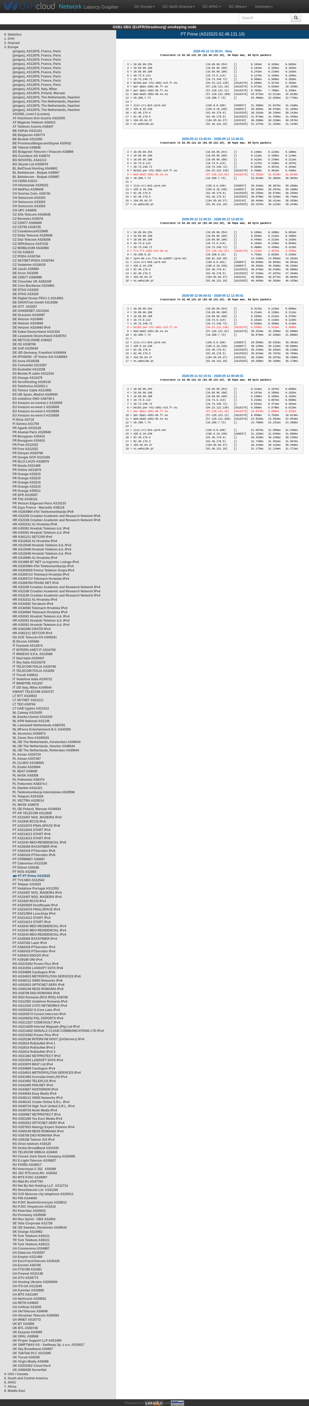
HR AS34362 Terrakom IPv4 (33, 604)
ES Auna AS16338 (26, 361)
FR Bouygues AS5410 (29, 436)
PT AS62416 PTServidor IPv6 (34, 851)
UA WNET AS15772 (27, 1319)
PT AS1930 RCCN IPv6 (29, 821)
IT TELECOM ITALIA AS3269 (33, 671)
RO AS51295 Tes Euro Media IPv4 (37, 1119)
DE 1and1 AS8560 (26, 269)
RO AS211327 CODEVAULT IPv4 (36, 1022)
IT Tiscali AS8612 (25, 675)
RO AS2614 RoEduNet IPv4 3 (34, 1052)
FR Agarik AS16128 (27, 428)
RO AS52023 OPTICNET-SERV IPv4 (39, 1123)
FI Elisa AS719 (23, 419)
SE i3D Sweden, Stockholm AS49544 (40, 1227)
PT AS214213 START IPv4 (31, 918)
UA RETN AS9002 (25, 1303)
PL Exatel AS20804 (26, 767)
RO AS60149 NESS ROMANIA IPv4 (38, 1131)
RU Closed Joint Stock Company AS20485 (44, 1156)
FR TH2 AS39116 (25, 499)
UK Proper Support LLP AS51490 (37, 1340)
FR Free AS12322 (25, 445)
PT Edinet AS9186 (26, 867)
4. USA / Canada (16, 1374)
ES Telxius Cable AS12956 (32, 390)
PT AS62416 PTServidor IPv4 (34, 947)
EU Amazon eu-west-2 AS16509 (36, 411)
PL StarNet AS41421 (27, 788)
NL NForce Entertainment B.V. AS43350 (42, 729)
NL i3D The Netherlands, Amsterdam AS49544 (46, 742)
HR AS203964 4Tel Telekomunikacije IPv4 (43, 566)
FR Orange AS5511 (27, 491)
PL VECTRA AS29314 (28, 800)
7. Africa (10, 1386)
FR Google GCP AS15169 (31, 457)
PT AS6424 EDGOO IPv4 (31, 955)
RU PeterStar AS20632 (29, 1211)
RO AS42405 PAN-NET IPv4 (33, 1085)
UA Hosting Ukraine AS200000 (35, 1282)
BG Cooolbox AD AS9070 (31, 156)
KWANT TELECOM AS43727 (33, 692)
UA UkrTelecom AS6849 (30, 1311)
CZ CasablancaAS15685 (30, 231)
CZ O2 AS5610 (23, 252)
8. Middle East (14, 1391)
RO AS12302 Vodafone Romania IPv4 (40, 1001)
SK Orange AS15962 (28, 1232)
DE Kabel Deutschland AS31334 (36, 332)
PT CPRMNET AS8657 (29, 859)
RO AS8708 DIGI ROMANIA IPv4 (36, 1135)
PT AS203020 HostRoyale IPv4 (35, 905)
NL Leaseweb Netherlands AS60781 (39, 725)
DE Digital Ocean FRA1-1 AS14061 (38, 298)
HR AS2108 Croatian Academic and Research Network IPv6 (56, 516)
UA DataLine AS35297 (29, 1253)
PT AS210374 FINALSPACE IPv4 (36, 909)
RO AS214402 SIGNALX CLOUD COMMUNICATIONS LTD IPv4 (58, 1031)
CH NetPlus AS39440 (28, 189)
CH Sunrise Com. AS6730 (31, 193)
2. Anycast (12, 43)
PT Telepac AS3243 (27, 884)
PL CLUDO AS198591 (28, 763)
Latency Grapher (89, 6)
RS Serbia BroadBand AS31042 (36, 1148)
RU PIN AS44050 (25, 1198)
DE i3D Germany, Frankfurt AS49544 (39, 353)
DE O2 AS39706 (24, 344)
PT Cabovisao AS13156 (30, 863)
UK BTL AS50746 (25, 1328)
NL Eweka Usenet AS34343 (33, 717)
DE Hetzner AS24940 (28, 319)
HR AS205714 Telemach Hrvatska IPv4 (41, 574)
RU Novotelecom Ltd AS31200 (35, 1190)
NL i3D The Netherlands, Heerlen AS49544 (44, 746)
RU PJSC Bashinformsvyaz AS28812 (40, 1202)
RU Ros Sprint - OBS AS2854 (34, 1219)
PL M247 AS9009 (25, 771)
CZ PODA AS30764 (26, 256)
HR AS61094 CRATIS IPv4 (31, 629)
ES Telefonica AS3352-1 (30, 386)
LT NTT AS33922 (25, 696)
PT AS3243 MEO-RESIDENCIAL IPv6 (39, 842)
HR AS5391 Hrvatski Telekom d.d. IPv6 (41, 528)
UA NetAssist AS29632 (29, 1299)
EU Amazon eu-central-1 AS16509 (37, 403)
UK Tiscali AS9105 (26, 1357)
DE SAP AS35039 (25, 348)
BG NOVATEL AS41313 (29, 160)
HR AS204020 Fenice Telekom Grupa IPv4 (43, 570)
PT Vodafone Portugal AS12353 (36, 888)
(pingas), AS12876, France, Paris (37, 51)
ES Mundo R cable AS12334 (33, 373)
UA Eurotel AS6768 (27, 1265)
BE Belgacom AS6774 (29, 135)
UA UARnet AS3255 (27, 1307)
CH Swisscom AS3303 (29, 198)
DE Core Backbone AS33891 (34, 286)
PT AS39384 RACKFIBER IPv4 (35, 939)
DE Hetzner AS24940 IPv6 (31, 327)
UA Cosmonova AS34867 (31, 1248)
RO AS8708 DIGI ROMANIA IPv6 (36, 993)
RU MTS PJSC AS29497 (30, 1177)
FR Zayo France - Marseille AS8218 (38, 507)
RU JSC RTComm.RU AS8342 (35, 1173)
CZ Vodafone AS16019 (29, 265)
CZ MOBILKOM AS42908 (31, 248)
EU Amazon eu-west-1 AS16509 (36, 407)
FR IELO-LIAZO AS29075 (31, 461)
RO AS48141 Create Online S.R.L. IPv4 (41, 1102)
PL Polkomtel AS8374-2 (30, 784)
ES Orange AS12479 (27, 378)
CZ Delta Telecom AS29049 (33, 235)
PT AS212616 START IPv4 (31, 830)
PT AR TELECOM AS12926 (32, 813)
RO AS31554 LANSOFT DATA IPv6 (38, 968)
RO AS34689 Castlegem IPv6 (34, 972)
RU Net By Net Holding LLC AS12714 (40, 1186)
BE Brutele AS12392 (27, 139)
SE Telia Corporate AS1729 (33, 1223)
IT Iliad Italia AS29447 (28, 658)
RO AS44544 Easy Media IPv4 (34, 1093)
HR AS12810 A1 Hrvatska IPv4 (35, 541)
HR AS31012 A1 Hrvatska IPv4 (35, 599)
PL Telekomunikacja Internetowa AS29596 (44, 792)
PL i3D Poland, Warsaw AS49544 (37, 809)
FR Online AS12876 (27, 470)
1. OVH (9, 39)
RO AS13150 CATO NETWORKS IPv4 (40, 1006)
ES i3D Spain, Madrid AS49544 (35, 394)
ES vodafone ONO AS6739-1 (33, 399)
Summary (264, 6)
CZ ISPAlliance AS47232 (30, 244)
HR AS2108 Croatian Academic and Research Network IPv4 (56, 587)
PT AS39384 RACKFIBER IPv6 (35, 846)
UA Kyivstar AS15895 (28, 1290)
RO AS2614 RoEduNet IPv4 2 (34, 1047)
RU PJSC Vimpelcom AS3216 (34, 1206)
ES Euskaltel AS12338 (29, 369)
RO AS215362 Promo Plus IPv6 (36, 964)
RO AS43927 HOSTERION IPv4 (35, 1089)
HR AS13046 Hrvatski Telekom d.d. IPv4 (42, 545)
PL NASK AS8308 (25, 775)
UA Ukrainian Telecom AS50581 (36, 1315)
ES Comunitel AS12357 (30, 365)
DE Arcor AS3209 (25, 273)
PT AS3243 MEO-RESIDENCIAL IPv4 (39, 926)
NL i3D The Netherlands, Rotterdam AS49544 (46, 750)
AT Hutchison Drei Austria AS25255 (39, 118)
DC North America (179, 6)
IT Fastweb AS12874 (28, 646)
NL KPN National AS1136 (31, 721)
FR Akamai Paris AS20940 (32, 432)
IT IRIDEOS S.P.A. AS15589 (33, 654)
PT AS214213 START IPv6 (31, 834)
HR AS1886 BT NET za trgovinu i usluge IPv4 (46, 562)
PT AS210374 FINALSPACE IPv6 (36, 826)
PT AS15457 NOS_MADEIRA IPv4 (37, 893)
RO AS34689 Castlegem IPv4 (34, 1068)
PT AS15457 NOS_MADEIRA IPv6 (37, 817)
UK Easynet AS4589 (27, 1332)
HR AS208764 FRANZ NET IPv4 (36, 583)
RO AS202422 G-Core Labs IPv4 (36, 1010)
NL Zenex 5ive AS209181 (31, 738)
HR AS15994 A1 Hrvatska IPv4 (35, 558)
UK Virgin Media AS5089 (31, 1361)
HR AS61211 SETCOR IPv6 (32, 537)
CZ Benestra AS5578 (28, 219)
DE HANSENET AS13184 (31, 311)
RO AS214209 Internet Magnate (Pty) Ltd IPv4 (46, 1026)
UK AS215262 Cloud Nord (32, 1366)
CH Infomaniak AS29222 (30, 185)
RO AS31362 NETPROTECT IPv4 (37, 1056)
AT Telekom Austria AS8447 (33, 126)
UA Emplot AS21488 (27, 1257)
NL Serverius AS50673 (29, 733)
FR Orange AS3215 (27, 474)
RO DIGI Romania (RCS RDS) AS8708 (40, 997)
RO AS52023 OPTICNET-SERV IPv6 (39, 985)
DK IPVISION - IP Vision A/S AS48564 (40, 357)
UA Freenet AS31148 (28, 1273)
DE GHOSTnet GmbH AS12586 (35, 302)
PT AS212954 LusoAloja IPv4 (34, 913)
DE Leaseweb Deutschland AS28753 (39, 336)
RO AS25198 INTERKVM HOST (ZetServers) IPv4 (48, 1039)
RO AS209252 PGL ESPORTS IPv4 (38, 1018)
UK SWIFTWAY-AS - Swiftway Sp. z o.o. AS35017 (48, 1345)
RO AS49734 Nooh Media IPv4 (35, 1110)
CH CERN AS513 (25, 181)
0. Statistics (13, 34)
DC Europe (144, 6)
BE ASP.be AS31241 (27, 131)
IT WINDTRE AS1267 (28, 683)
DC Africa (238, 6)
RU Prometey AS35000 (29, 1215)
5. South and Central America (26, 1378)
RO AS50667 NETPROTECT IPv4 (37, 1114)
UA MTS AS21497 (25, 1294)
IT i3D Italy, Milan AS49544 (32, 687)
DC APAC (212, 6)
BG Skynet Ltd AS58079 (30, 164)
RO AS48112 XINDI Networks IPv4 (38, 1098)
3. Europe (11, 47)
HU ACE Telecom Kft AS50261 (35, 637)
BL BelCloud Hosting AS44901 (35, 168)
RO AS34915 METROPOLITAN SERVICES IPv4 (47, 1073)
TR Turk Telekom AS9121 (31, 1236)
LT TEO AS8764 (24, 704)
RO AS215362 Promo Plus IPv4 (36, 1035)
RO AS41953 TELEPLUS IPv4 (34, 1081)
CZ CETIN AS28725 (27, 227)
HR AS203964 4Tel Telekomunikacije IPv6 (43, 512)
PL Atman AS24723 (27, 754)
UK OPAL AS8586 (25, 1336)
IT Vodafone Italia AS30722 (32, 679)
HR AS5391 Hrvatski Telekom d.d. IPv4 (41, 616)
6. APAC (10, 1382)
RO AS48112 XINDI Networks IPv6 (38, 980)
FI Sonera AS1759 (26, 424)
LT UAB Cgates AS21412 (31, 708)
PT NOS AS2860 (24, 872)
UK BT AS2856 (23, 1324)
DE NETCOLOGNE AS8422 (32, 340)
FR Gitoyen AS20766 (28, 453)
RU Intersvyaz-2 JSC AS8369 (34, 1169)
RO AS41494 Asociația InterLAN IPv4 (40, 1077)
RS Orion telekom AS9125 (32, 1144)
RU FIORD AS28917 (27, 1165)
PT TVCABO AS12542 (28, 880)
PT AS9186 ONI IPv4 (27, 959)
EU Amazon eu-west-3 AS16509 (36, 415)
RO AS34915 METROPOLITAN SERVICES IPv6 (47, 976)
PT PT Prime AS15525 (34, 876)
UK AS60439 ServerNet (29, 1370)
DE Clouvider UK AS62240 (32, 281)
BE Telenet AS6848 (26, 147)
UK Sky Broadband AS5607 (33, 1349)
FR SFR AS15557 (25, 495)
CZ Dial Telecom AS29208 (31, 239)
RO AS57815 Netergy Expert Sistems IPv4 (43, 1127)
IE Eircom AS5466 (26, 641)
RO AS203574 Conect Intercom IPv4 (39, 1014)
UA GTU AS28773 (25, 1278)
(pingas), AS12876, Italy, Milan (35, 89)
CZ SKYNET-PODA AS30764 (33, 260)
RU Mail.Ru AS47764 (28, 1181)
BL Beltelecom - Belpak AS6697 (36, 173)
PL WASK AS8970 (26, 805)
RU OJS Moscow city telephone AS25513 (43, 1194)
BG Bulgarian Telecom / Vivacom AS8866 (43, 152)
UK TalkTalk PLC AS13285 (32, 1353)
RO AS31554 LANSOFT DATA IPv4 (38, 1060)
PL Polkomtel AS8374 (28, 779)
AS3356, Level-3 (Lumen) (31, 114)
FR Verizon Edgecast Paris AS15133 (39, 503)
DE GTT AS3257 (25, 306)
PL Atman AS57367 (27, 759)
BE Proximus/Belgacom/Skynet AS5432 (42, 143)
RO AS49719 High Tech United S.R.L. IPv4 (43, 1106)
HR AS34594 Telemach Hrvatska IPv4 (40, 608)
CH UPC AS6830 (25, 210)
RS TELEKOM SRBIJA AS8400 (35, 1152)
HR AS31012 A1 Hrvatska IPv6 (35, 524)
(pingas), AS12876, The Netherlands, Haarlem (46, 97)
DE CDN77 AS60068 (27, 277)
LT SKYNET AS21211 (28, 700)
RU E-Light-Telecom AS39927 (34, 1160)
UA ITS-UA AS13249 (27, 1286)
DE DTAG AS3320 (25, 290)
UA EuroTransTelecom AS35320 (36, 1261)
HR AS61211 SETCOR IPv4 (32, 633)
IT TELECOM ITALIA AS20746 (34, 666)
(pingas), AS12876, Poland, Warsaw (39, 93)
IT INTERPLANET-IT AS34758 (34, 650)
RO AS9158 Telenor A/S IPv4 (34, 1139)
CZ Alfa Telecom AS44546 (32, 214)
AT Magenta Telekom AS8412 (34, 122)
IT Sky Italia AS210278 (29, 662)
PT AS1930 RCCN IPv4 (29, 901)
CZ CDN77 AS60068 (27, 223)
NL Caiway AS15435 (27, 713)
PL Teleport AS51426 (28, 796)
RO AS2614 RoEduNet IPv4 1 (34, 1043)
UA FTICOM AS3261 (27, 1269)
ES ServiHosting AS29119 (32, 382)
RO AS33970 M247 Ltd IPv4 (33, 1064)
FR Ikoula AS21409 (26, 466)
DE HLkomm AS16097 (29, 315)
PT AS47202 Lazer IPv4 (30, 943)
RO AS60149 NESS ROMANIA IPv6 (38, 989)
